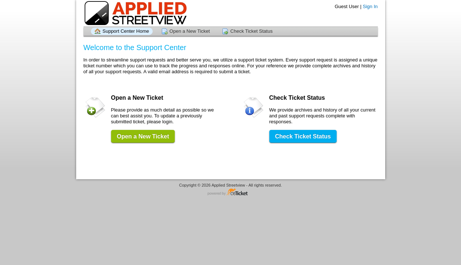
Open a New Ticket (190, 31)
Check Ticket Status (251, 31)
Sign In (370, 6)
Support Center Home (126, 31)
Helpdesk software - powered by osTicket (231, 192)
